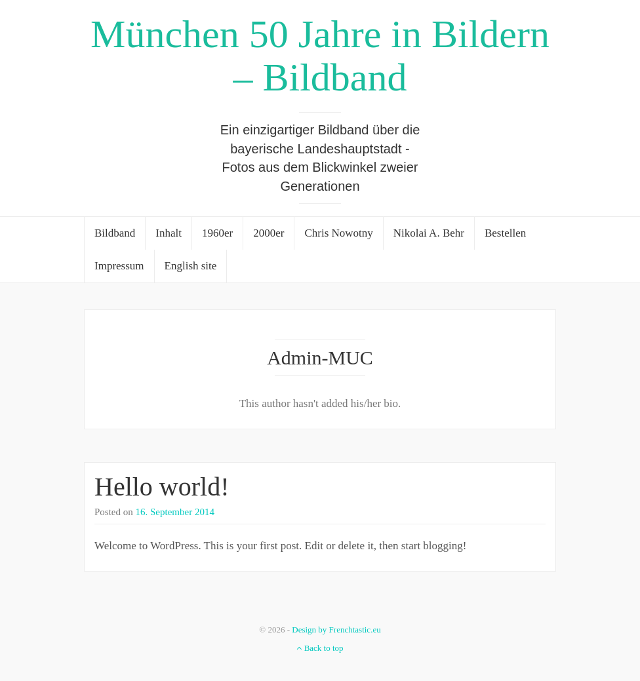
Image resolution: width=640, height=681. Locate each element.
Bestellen (505, 233)
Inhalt (168, 233)
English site (191, 266)
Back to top (319, 648)
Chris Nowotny (338, 233)
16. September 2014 (175, 512)
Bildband (114, 233)
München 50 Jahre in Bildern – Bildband (320, 55)
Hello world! (162, 486)
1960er (217, 233)
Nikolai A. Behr (428, 233)
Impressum (119, 266)
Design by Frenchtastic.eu (336, 629)
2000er (268, 233)
